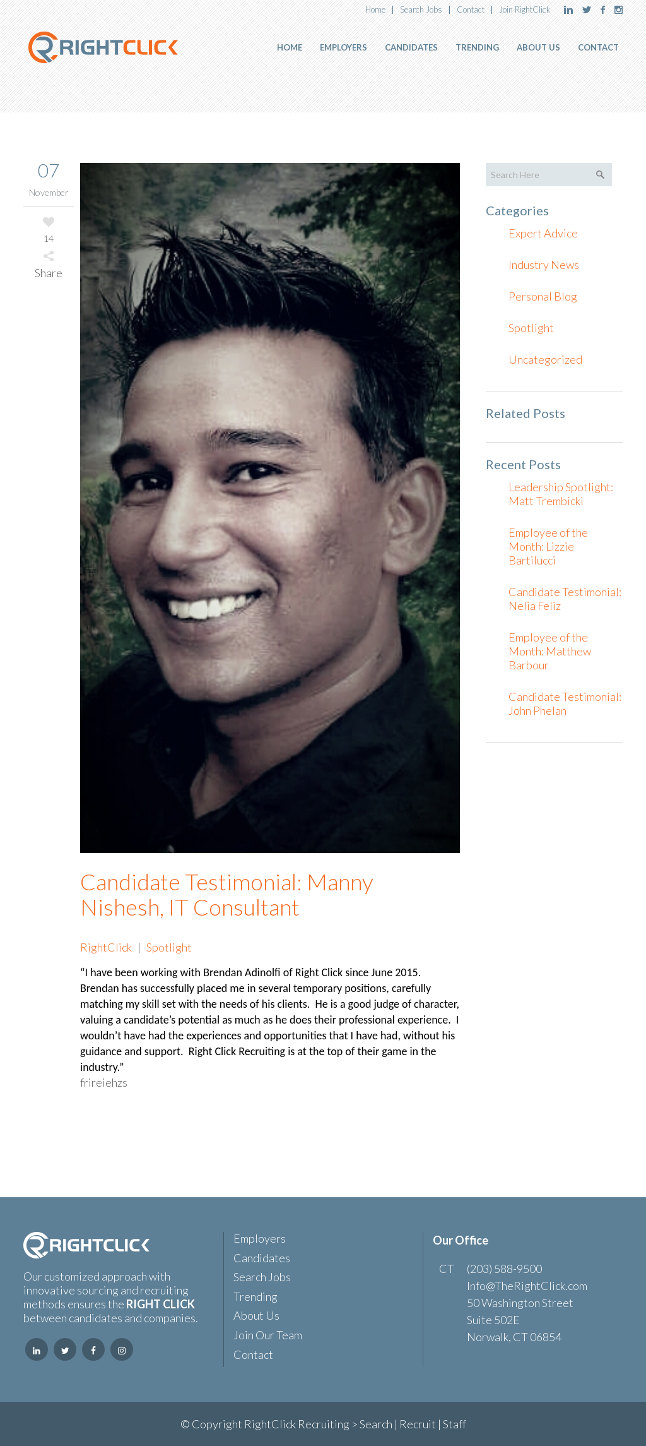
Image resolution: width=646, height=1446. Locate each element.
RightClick (106, 947)
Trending (255, 1296)
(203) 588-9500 (504, 1269)
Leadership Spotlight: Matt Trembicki (560, 494)
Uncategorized (545, 359)
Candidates (261, 1258)
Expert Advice (543, 233)
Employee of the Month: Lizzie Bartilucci (548, 546)
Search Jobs (421, 9)
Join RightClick (525, 9)
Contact (470, 9)
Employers (259, 1238)
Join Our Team (267, 1335)
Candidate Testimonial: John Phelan (564, 703)
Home (375, 9)
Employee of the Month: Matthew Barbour (549, 651)
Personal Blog (542, 296)
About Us (256, 1315)
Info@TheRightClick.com (527, 1286)
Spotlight (169, 947)
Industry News (543, 265)
